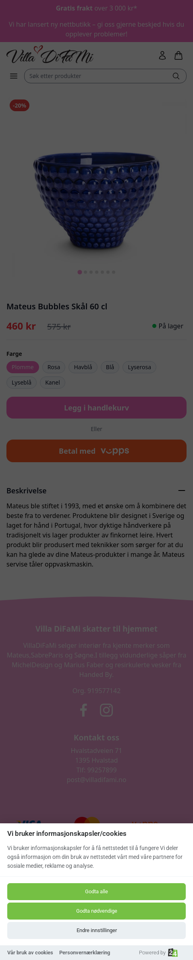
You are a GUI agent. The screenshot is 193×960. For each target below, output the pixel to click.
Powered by (158, 952)
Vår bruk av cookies (30, 952)
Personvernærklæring (84, 952)
